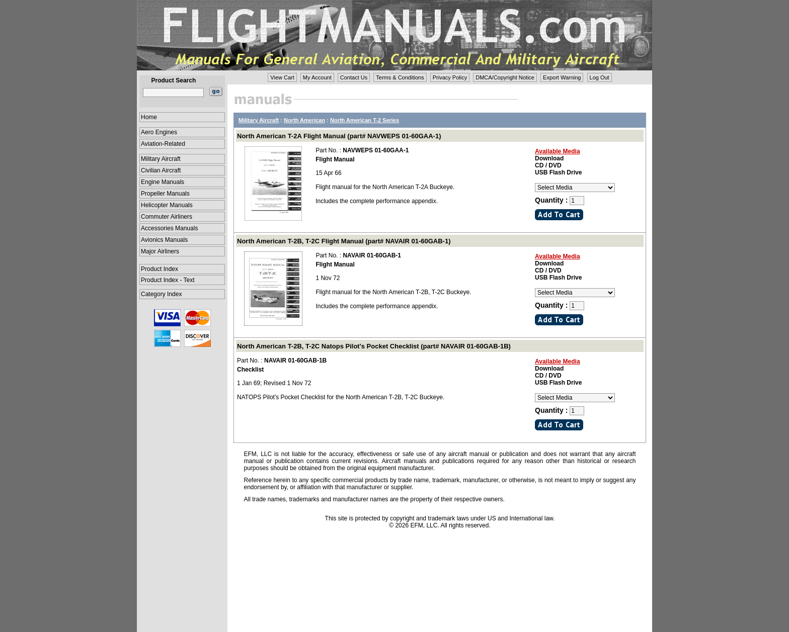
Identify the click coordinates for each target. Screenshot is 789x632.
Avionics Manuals (164, 239)
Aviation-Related (163, 143)
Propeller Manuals (165, 193)
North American (304, 120)
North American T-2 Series (364, 120)
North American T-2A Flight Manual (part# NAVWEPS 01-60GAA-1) (339, 136)
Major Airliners (160, 251)
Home (149, 117)
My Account (317, 77)
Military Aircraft (161, 158)
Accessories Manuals (169, 228)
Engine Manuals (162, 182)
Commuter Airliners (166, 216)
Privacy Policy (450, 77)
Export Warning (562, 77)
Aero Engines (159, 132)
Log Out (599, 77)
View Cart (282, 77)
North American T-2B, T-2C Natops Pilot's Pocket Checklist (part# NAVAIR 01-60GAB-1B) (374, 346)
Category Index (161, 294)
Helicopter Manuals (167, 205)
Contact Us (353, 77)
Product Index (159, 269)
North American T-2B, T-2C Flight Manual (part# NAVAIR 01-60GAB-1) (343, 241)
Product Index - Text (168, 280)
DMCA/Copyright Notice (505, 77)
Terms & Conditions (400, 77)
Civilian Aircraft (161, 170)
